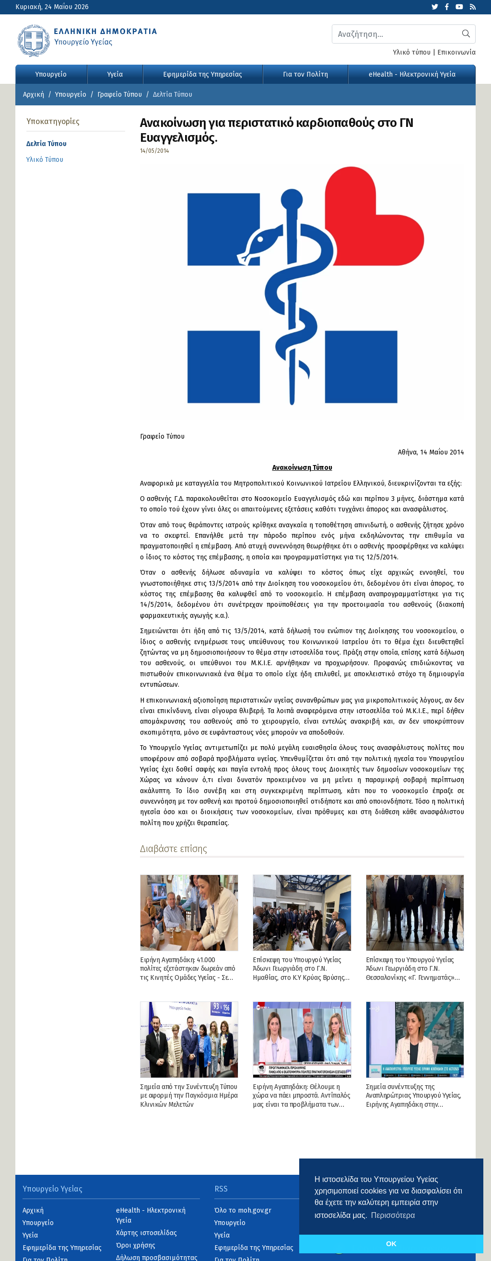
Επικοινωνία (456, 52)
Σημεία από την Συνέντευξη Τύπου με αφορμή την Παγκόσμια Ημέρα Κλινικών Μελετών (189, 1095)
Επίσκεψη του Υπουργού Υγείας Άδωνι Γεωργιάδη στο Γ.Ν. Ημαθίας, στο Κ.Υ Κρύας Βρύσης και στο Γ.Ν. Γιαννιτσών (298, 973)
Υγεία (115, 74)
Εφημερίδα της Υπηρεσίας (202, 74)
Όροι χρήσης (135, 1245)
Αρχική (33, 95)
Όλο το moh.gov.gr (242, 1210)
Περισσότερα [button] (393, 1215)
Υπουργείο (51, 74)
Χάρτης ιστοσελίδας (146, 1233)
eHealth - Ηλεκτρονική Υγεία (412, 74)
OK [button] (391, 1244)
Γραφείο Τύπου (119, 95)
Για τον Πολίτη (305, 74)
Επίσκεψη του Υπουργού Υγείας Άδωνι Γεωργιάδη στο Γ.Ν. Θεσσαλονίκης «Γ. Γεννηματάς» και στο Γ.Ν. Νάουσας (410, 973)
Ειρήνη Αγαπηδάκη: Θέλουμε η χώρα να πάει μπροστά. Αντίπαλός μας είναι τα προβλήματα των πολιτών (301, 1100)
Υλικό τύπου (412, 52)
